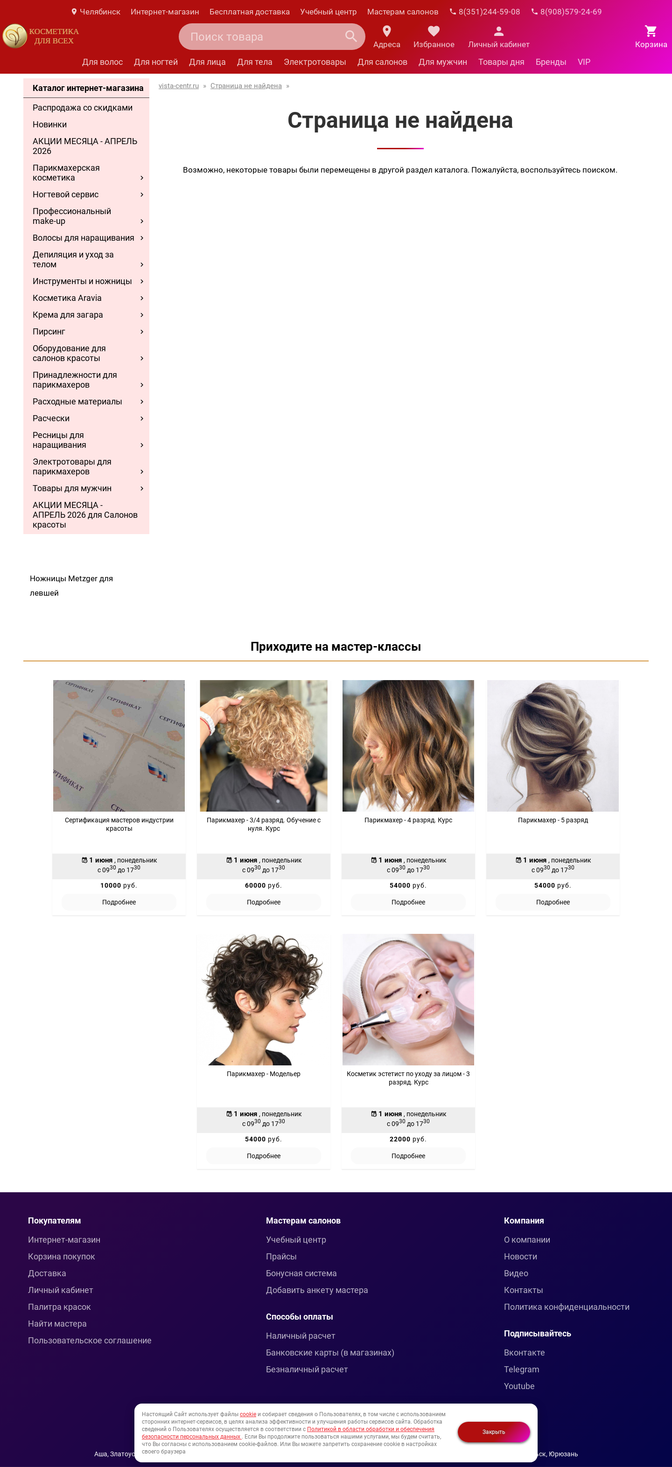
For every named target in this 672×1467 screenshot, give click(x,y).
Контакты (523, 1290)
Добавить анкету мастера (317, 1290)
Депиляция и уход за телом (73, 259)
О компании (527, 1240)
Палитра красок (59, 1307)
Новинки (50, 124)
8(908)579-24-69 (566, 11)
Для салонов (382, 62)
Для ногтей (156, 62)
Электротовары (315, 62)
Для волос (102, 62)
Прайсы (281, 1256)
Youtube (519, 1386)
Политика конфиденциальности (567, 1307)
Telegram (521, 1369)
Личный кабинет (60, 1290)
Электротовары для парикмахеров (72, 466)
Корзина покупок (61, 1256)
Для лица (207, 62)
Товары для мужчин (72, 488)
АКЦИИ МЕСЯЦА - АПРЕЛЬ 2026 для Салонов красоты (85, 514)
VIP (584, 62)
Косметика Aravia (67, 298)
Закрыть (494, 1432)
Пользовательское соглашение (90, 1340)
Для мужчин (443, 62)
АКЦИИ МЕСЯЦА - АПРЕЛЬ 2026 (85, 146)
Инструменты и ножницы (82, 281)
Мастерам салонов (403, 11)
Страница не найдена (246, 86)
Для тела (255, 62)
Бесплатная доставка (250, 11)
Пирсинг (49, 331)
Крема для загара (68, 315)
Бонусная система (301, 1273)
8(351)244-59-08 (484, 11)
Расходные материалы (77, 401)
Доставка (47, 1273)
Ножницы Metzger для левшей (71, 586)
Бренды (551, 62)
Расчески (51, 418)
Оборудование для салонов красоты (69, 353)
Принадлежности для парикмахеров (75, 379)
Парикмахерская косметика (66, 172)
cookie (248, 1414)
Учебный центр (328, 11)
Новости (520, 1256)
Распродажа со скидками (83, 107)
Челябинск (95, 11)
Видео (516, 1273)
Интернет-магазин (165, 11)
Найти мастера (57, 1323)
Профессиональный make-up (72, 216)
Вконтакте (524, 1352)
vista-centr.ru (179, 86)
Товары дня (501, 62)
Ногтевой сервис (65, 194)
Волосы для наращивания (83, 238)
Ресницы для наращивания (59, 440)
